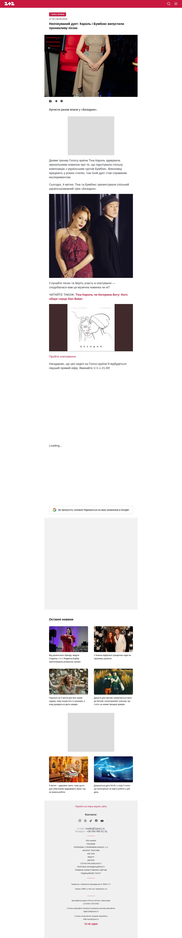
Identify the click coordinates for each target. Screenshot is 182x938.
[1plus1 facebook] (96, 821)
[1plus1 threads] (85, 821)
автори (91, 860)
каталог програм (91, 850)
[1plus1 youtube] (102, 821)
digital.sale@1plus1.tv (90, 911)
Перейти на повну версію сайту (91, 806)
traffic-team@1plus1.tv (91, 919)
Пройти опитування (62, 356)
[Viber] (61, 101)
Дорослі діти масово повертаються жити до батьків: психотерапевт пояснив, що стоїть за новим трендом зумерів (113, 701)
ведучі (91, 857)
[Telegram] (56, 101)
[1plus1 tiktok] (91, 821)
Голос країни (57, 14)
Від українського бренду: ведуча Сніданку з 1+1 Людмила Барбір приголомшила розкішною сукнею (65, 658)
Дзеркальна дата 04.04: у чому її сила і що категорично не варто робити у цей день (112, 788)
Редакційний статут (91, 873)
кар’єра (91, 854)
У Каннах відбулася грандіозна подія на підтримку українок (112, 657)
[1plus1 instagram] (80, 821)
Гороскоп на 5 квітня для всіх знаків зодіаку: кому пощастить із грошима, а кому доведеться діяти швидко (67, 701)
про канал (91, 841)
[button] (175, 4)
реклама (91, 844)
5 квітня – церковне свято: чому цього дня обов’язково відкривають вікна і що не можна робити (67, 788)
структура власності (91, 863)
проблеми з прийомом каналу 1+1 (91, 847)
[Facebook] (50, 101)
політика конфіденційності (91, 867)
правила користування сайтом (91, 870)
